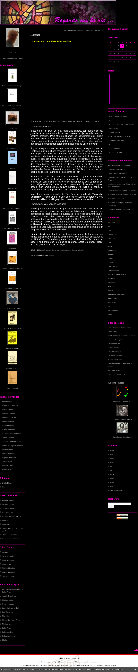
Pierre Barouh (7, 450)
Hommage (112, 250)
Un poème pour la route (11, 539)
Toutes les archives (115, 490)
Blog (110, 230)
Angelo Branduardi (9, 596)
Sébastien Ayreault (9, 636)
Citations (111, 238)
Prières (110, 290)
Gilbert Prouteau (8, 429)
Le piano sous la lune (116, 140)
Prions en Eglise (114, 370)
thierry (110, 169)
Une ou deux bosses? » (94, 30)
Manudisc (5, 616)
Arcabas (5, 552)
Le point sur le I (114, 132)
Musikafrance (7, 624)
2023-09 (111, 478)
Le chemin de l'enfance (12, 308)
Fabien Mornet (7, 409)
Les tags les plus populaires (90, 662)
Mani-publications (8, 568)
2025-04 (111, 458)
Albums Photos (116, 383)
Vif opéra (12, 248)
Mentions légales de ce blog (50, 665)
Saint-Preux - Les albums (122, 437)
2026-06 (111, 450)
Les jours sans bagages (12, 208)
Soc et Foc (6, 487)
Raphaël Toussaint (9, 458)
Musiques (111, 278)
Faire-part (120, 198)
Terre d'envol (12, 188)
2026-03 (111, 454)
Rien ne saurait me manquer (12, 86)
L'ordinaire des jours (115, 270)
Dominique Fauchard (10, 406)
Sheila (4, 640)
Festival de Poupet (9, 418)
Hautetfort (75, 658)
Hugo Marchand (8, 560)
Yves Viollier (6, 470)
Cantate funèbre (12, 368)
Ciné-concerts (7, 600)
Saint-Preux (6, 628)
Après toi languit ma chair (12, 268)
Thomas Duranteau (9, 535)
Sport (110, 306)
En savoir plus (117, 670)
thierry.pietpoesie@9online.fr (12, 58)
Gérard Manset (8, 604)
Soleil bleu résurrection (12, 228)
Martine (111, 195)
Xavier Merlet (7, 461)
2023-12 (111, 466)
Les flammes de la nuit (12, 288)
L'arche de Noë (114, 348)
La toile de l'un (7, 512)
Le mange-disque (12, 148)
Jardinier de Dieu (114, 344)
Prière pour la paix (115, 152)
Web (110, 314)
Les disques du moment (122, 401)
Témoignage (113, 310)
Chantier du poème (122, 165)
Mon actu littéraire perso (117, 274)
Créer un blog (64, 658)
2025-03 (111, 462)
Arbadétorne (7, 402)
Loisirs (110, 262)
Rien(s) (12, 168)
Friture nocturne (114, 148)
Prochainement (114, 128)
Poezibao (5, 524)
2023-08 (111, 482)
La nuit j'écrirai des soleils (126, 190)
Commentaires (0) (78, 250)
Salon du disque (8, 632)
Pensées (111, 282)
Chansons (112, 234)
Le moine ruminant (115, 356)
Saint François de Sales (117, 374)
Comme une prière (123, 209)
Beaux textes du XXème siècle (119, 328)
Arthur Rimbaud (8, 500)
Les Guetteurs (7, 612)
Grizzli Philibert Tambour (11, 433)
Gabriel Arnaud (8, 426)
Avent (110, 144)
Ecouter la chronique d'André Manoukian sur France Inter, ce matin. (65, 121)
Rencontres (112, 298)
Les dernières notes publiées (69, 662)
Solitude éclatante (12, 348)
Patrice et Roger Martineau (12, 446)
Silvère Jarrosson (8, 572)
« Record (67, 30)
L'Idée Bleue (7, 483)
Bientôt (110, 120)
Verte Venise (12, 128)
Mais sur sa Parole (115, 360)
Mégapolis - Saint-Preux (11, 620)
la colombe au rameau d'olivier (119, 136)
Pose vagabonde (8, 453)
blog (114, 665)
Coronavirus (120, 169)
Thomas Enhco (8, 576)
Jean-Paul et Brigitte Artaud (12, 441)
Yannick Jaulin (7, 465)
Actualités (111, 222)
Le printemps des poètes (11, 516)
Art (109, 226)
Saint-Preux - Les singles (122, 419)
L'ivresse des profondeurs (12, 328)
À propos (12, 52)
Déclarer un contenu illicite (30, 665)
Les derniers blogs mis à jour (48, 662)
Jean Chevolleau (8, 438)
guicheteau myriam (115, 184)
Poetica (5, 520)
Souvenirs (112, 302)
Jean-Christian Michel (10, 608)
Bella (110, 165)
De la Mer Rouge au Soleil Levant (121, 124)
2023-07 (111, 486)
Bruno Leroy (112, 332)
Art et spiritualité (8, 556)
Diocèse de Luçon (115, 340)
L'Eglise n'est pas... (115, 352)
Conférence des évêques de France (121, 336)
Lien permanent (65, 250)
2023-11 (111, 470)
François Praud (8, 421)
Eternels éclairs (8, 504)
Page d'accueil (77, 30)
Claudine (111, 173)
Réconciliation (12, 388)
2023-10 (111, 474)
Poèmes (111, 286)
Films (110, 246)
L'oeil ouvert (6, 564)
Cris (109, 242)
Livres (110, 258)
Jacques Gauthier (9, 508)
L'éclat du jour (113, 266)
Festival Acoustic (8, 414)
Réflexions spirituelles (116, 294)
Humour (111, 254)
